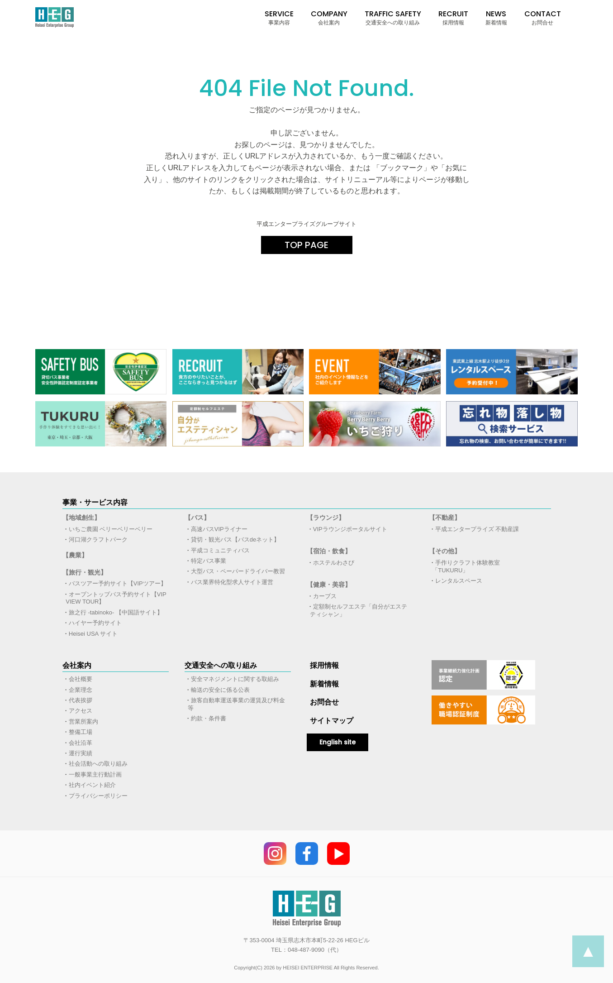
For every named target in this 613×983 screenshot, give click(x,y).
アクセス (80, 710)
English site (337, 742)
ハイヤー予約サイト (95, 622)
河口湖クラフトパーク (98, 539)
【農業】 (75, 555)
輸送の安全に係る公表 (220, 689)
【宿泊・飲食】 (329, 551)
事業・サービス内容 (95, 502)
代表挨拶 (80, 700)
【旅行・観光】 (84, 572)
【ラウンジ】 (326, 517)
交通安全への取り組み (221, 665)
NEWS (496, 18)
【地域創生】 (81, 517)
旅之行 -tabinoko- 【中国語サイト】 (116, 612)
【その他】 (445, 551)
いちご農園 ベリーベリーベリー (111, 529)
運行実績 (80, 753)
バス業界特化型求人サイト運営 (232, 582)
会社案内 (76, 665)
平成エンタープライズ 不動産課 (477, 529)
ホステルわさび (333, 562)
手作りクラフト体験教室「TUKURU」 (466, 566)
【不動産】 (445, 517)
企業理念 (80, 689)
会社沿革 (80, 742)
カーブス (325, 596)
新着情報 (324, 684)
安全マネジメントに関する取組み (235, 679)
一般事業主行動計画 (95, 774)
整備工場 (80, 732)
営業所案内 (83, 721)
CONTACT (542, 18)
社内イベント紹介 (92, 785)
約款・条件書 (208, 718)
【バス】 (197, 517)
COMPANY (329, 18)
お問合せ (324, 702)
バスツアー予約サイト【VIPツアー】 (117, 583)
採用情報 (324, 665)
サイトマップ (331, 720)
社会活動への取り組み (98, 763)
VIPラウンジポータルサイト (350, 529)
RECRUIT (453, 18)
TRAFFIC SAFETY (393, 18)
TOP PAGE (306, 245)
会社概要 (80, 679)
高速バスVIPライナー (219, 529)
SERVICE (279, 18)
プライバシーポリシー (98, 795)
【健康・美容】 (329, 584)
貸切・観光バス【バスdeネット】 (235, 539)
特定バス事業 (208, 560)
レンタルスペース (458, 580)
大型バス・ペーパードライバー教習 (238, 571)
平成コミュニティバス (220, 550)
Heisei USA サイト (93, 633)
